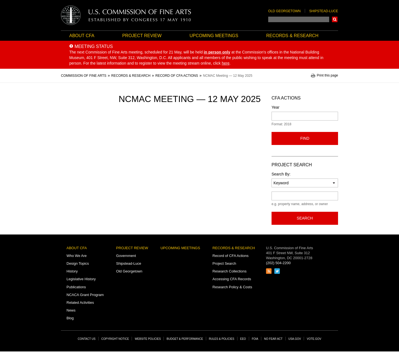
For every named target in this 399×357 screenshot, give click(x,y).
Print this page (327, 75)
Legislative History (81, 279)
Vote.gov (314, 338)
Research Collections (230, 271)
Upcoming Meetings (214, 35)
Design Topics (77, 263)
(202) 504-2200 (278, 263)
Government (126, 256)
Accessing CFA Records (232, 279)
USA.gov (294, 338)
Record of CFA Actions (231, 256)
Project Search (224, 263)
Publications (76, 287)
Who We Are (76, 256)
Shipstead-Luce (323, 11)
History (72, 271)
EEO (243, 338)
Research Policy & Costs (232, 287)
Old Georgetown (284, 11)
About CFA (81, 35)
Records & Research (292, 35)
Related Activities (80, 302)
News (71, 310)
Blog (70, 318)
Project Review (142, 35)
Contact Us (87, 338)
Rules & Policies (221, 338)
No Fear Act (273, 338)
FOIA (255, 338)
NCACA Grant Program (85, 295)
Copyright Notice (115, 338)
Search (334, 19)
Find (305, 138)
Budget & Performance (185, 338)
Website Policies (148, 338)
